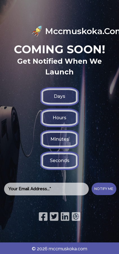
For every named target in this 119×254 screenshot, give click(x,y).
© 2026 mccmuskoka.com (59, 248)
